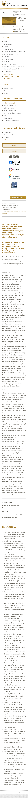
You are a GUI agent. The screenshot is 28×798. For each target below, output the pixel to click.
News (5, 42)
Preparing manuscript (10, 105)
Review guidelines (9, 135)
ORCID (6, 115)
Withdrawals (8, 118)
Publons (6, 137)
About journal (8, 44)
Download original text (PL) (17, 197)
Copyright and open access (12, 113)
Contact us (7, 62)
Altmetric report (9, 74)
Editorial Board (8, 49)
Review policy (8, 132)
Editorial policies (9, 108)
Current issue (8, 91)
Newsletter (14, 151)
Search (14, 145)
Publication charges (10, 110)
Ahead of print (8, 88)
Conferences (8, 71)
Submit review (8, 140)
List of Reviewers (9, 59)
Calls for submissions (10, 64)
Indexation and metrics (11, 54)
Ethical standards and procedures (14, 52)
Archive (6, 93)
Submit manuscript (10, 103)
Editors (6, 47)
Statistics (7, 57)
